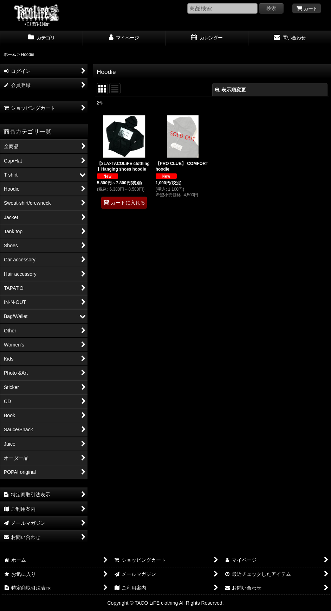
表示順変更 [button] (230, 90)
